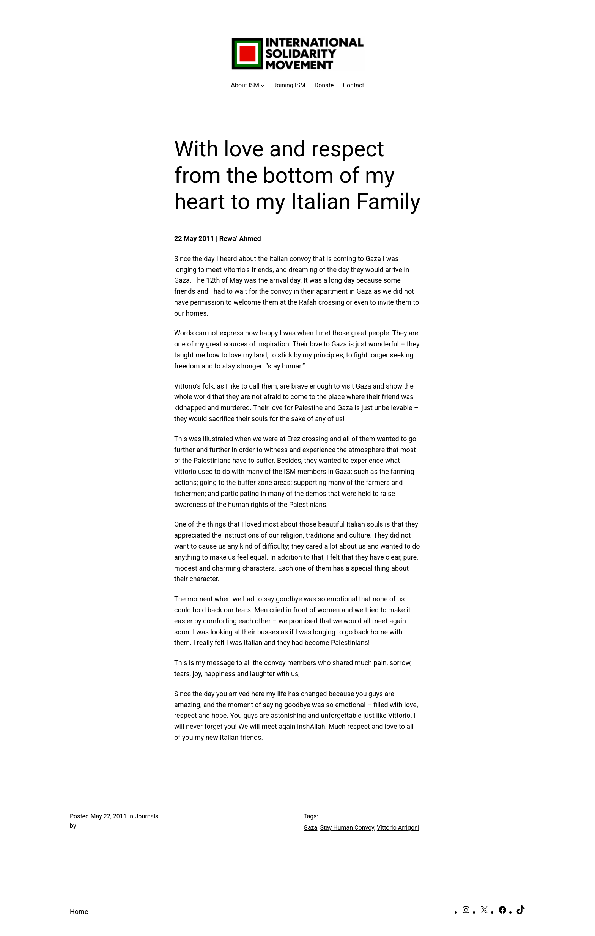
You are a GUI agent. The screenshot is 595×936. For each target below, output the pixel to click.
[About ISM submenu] (247, 85)
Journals (146, 816)
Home (79, 912)
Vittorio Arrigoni (398, 827)
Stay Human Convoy (347, 827)
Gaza (310, 827)
